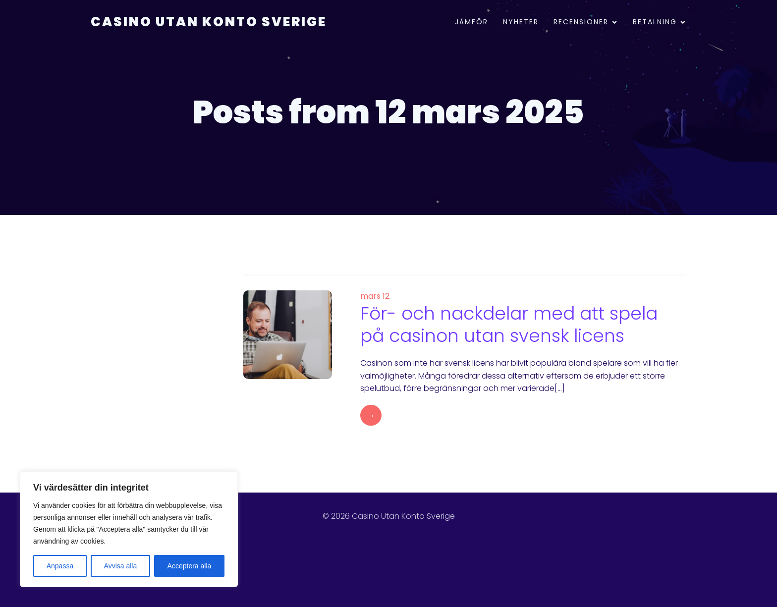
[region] (129, 529)
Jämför (471, 22)
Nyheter (521, 22)
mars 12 (374, 296)
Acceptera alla (189, 566)
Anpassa (60, 566)
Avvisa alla (120, 566)
